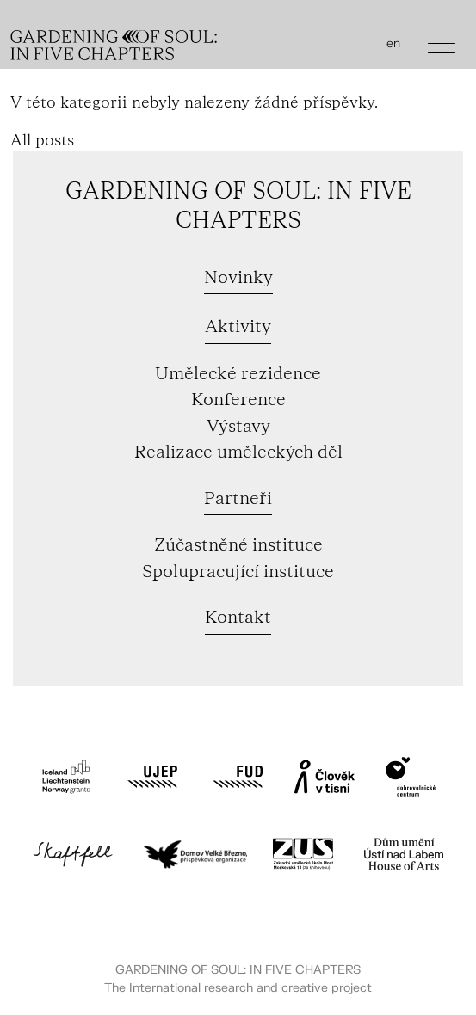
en (393, 44)
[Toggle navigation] (441, 48)
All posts (42, 141)
